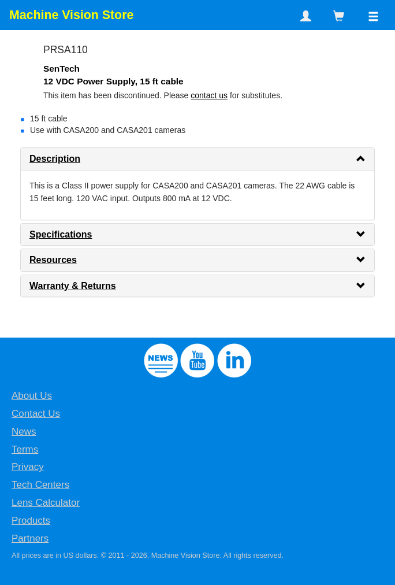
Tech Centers (40, 484)
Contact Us (36, 413)
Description (54, 159)
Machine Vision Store (71, 15)
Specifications (60, 234)
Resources (53, 260)
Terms (25, 449)
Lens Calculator (46, 502)
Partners (30, 538)
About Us (32, 395)
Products (31, 520)
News (24, 431)
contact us (209, 95)
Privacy (28, 466)
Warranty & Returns (72, 286)
